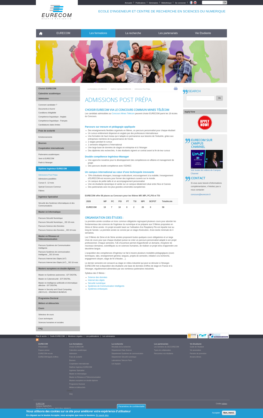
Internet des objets (96, 280)
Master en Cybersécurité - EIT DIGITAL (54, 279)
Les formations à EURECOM (97, 89)
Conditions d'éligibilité (47, 113)
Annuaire (128, 2)
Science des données (97, 277)
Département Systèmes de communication (127, 353)
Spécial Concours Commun (49, 187)
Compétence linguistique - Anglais (52, 117)
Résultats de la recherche (121, 347)
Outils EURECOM (57, 336)
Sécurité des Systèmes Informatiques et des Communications (56, 204)
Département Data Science (122, 350)
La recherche (133, 33)
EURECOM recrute (45, 353)
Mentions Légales (75, 336)
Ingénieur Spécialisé (48, 197)
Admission (43, 98)
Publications (140, 2)
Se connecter (180, 2)
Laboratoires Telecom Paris (122, 360)
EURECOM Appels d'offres (48, 357)
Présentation (43, 347)
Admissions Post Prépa (48, 175)
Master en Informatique (49, 212)
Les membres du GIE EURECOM (166, 347)
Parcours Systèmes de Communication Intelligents (54, 246)
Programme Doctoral (48, 298)
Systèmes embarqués (98, 289)
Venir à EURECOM (46, 158)
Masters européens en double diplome (56, 268)
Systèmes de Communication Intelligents (106, 286)
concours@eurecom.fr (201, 194)
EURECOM (63, 33)
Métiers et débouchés (48, 303)
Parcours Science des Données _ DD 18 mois (57, 230)
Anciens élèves (195, 357)
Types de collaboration (162, 350)
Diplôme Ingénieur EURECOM (52, 169)
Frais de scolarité (46, 131)
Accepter (216, 413)
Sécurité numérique (97, 283)
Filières (41, 191)
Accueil (42, 33)
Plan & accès (41, 336)
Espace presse (43, 350)
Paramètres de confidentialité (131, 407)
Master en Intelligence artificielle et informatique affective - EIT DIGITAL (57, 284)
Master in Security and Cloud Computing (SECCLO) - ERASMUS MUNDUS (54, 290)
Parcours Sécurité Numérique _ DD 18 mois (56, 222)
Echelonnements (45, 137)
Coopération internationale (51, 148)
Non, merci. (228, 413)
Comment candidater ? (47, 105)
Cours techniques (45, 319)
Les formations (98, 33)
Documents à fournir (46, 109)
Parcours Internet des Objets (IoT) (52, 259)
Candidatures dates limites (49, 125)
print (175, 88)
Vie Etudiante (203, 33)
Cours (41, 308)
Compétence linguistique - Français (52, 121)
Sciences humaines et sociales (51, 322)
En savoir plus (102, 416)
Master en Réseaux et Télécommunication (48, 237)
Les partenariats (168, 33)
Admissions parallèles (47, 179)
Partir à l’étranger (45, 162)
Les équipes (116, 364)
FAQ (40, 328)
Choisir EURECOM (47, 88)
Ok (225, 2)
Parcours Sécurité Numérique (50, 218)
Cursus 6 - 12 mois (46, 183)
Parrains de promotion (198, 353)
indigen (224, 404)
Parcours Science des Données (51, 226)
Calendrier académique (49, 93)
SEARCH (194, 91)
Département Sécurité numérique (124, 357)
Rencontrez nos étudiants (163, 353)
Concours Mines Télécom (123, 113)
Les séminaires (108, 336)
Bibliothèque (167, 2)
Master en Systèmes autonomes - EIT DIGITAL (57, 275)
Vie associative (195, 350)
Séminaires (153, 2)
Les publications (92, 336)
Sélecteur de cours (46, 315)
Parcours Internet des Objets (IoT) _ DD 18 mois (58, 262)
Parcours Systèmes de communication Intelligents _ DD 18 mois (54, 253)
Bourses (42, 143)
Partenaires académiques (48, 154)
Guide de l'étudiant (197, 347)
